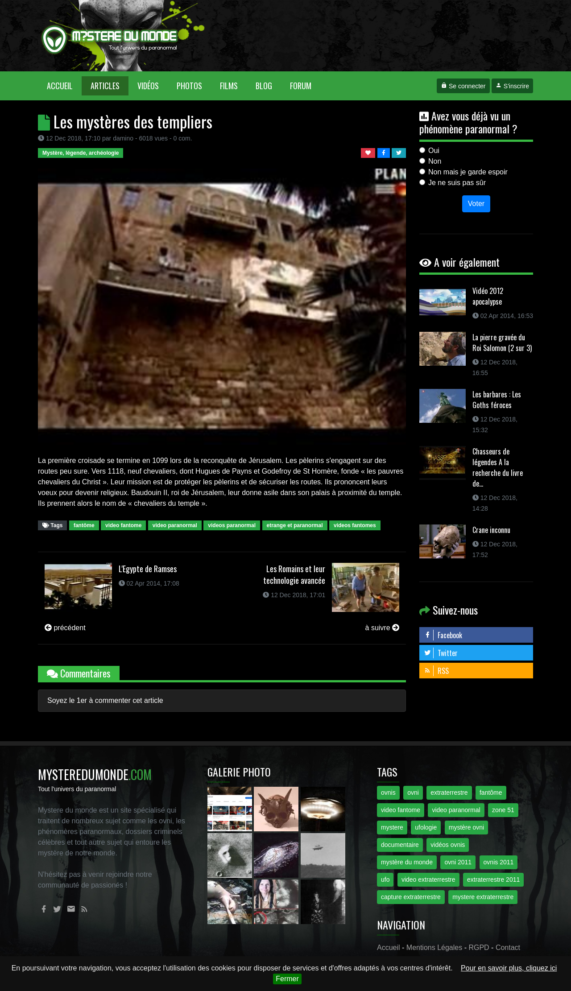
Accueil (64, 85)
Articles (105, 85)
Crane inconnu (491, 529)
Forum (300, 85)
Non (434, 161)
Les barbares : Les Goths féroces (496, 399)
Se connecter (463, 86)
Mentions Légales (434, 947)
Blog (264, 85)
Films (229, 85)
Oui (433, 150)
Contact (508, 947)
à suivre (382, 628)
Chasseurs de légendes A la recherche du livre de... (497, 467)
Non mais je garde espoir (468, 172)
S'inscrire (512, 86)
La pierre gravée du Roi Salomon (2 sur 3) (502, 342)
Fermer (287, 979)
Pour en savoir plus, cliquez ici (509, 968)
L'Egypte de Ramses (148, 568)
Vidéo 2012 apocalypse (487, 296)
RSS (436, 670)
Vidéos (148, 85)
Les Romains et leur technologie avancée (294, 574)
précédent (65, 628)
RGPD (478, 947)
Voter (476, 203)
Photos (189, 85)
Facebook (443, 635)
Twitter (441, 653)
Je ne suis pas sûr (457, 182)
